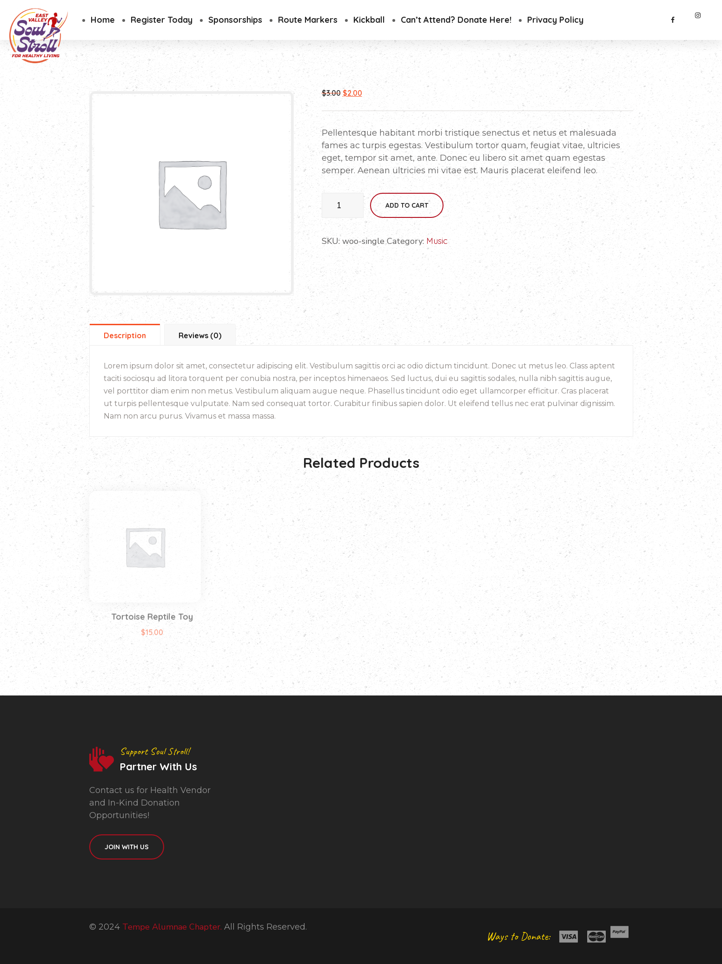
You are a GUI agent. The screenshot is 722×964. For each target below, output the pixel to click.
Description (125, 335)
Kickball (369, 19)
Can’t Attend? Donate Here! (456, 19)
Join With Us (127, 847)
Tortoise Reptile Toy (152, 628)
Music (437, 241)
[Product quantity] (343, 205)
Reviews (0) (200, 335)
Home (103, 19)
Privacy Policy (555, 19)
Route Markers (308, 19)
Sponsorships (235, 19)
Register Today (161, 19)
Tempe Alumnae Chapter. (172, 926)
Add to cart (406, 205)
